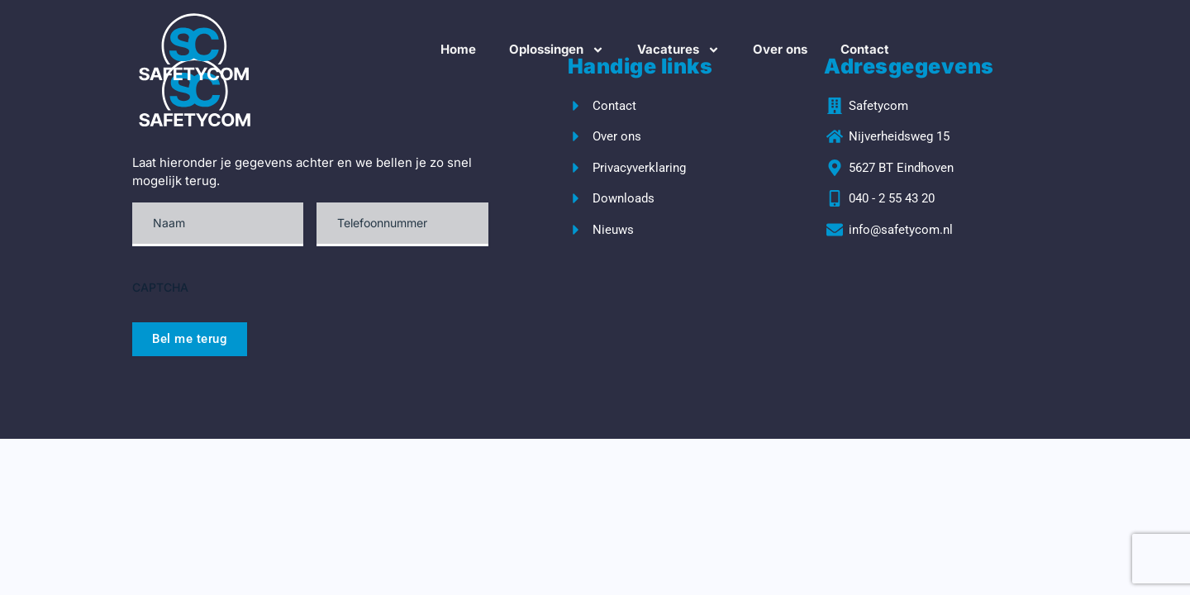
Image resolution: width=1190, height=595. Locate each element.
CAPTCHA (160, 287)
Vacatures (678, 50)
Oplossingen (556, 50)
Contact (864, 49)
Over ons (780, 49)
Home (458, 49)
